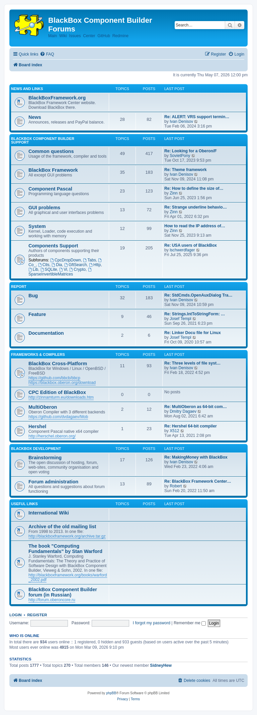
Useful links (24, 504)
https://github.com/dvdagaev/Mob (58, 416)
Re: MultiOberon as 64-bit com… (195, 406)
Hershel (37, 426)
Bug (33, 295)
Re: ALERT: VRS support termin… (196, 116)
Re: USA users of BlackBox (190, 245)
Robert (176, 486)
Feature (37, 314)
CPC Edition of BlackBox (57, 392)
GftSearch (75, 264)
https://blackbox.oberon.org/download (62, 382)
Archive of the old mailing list (62, 526)
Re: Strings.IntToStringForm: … (194, 314)
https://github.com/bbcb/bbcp (54, 378)
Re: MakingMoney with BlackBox (196, 457)
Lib (33, 269)
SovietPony (180, 155)
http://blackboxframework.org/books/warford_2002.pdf (67, 577)
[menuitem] (47, 54)
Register (37, 615)
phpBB (111, 693)
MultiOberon (42, 407)
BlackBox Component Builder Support (42, 140)
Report (18, 287)
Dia (57, 264)
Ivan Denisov (181, 121)
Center (89, 35)
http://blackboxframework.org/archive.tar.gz (67, 536)
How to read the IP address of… (194, 226)
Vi (63, 269)
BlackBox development (36, 449)
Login (15, 615)
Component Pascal (50, 188)
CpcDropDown (65, 260)
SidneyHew (161, 665)
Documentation (46, 333)
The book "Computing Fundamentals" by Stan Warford (65, 548)
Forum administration (53, 481)
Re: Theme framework (185, 169)
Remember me (190, 623)
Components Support (53, 245)
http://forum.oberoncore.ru (51, 600)
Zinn (174, 193)
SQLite (48, 269)
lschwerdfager (182, 250)
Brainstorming (45, 457)
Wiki (63, 35)
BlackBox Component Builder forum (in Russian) (62, 592)
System (37, 226)
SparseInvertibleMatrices (60, 272)
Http (95, 264)
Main (52, 35)
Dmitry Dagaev (183, 411)
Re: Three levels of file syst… (192, 363)
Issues (75, 35)
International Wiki (48, 512)
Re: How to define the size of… (194, 188)
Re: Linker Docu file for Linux (192, 332)
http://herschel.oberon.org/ (52, 436)
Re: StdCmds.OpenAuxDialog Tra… (198, 295)
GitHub (103, 35)
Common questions (51, 151)
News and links (27, 89)
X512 (174, 430)
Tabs (89, 260)
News (34, 117)
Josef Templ (180, 318)
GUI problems (44, 207)
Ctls (44, 264)
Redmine (120, 35)
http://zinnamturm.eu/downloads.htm (61, 397)
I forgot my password (151, 623)
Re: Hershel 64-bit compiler (190, 426)
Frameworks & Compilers (38, 354)
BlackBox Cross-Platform (57, 363)
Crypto (77, 269)
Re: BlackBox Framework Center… (197, 481)
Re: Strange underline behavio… (195, 207)
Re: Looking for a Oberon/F (190, 151)
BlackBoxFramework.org (57, 97)
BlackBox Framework (53, 170)
